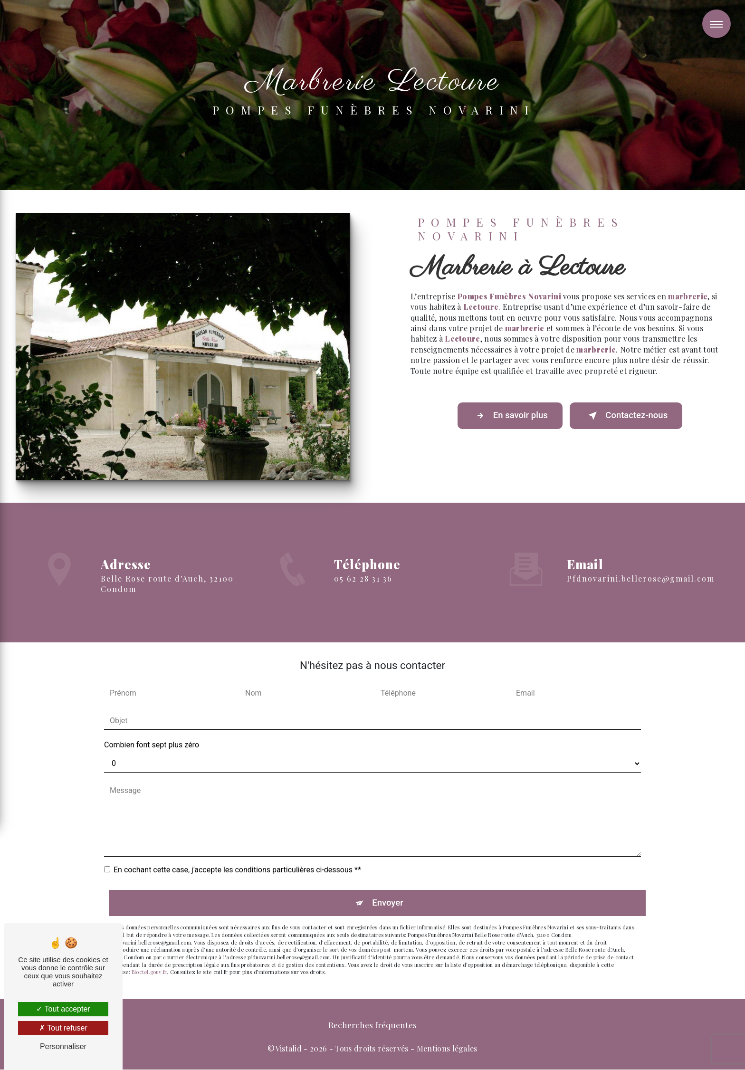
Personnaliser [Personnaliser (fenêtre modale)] (63, 1046)
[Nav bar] (716, 24)
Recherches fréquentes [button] (372, 1025)
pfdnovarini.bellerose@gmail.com (641, 565)
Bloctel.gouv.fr (149, 972)
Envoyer (388, 903)
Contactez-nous (628, 416)
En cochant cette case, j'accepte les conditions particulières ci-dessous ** (237, 869)
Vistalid (288, 1049)
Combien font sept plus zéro (151, 744)
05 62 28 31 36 (363, 592)
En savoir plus (507, 416)
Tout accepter (63, 1009)
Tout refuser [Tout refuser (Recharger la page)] (63, 1028)
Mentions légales (447, 1049)
